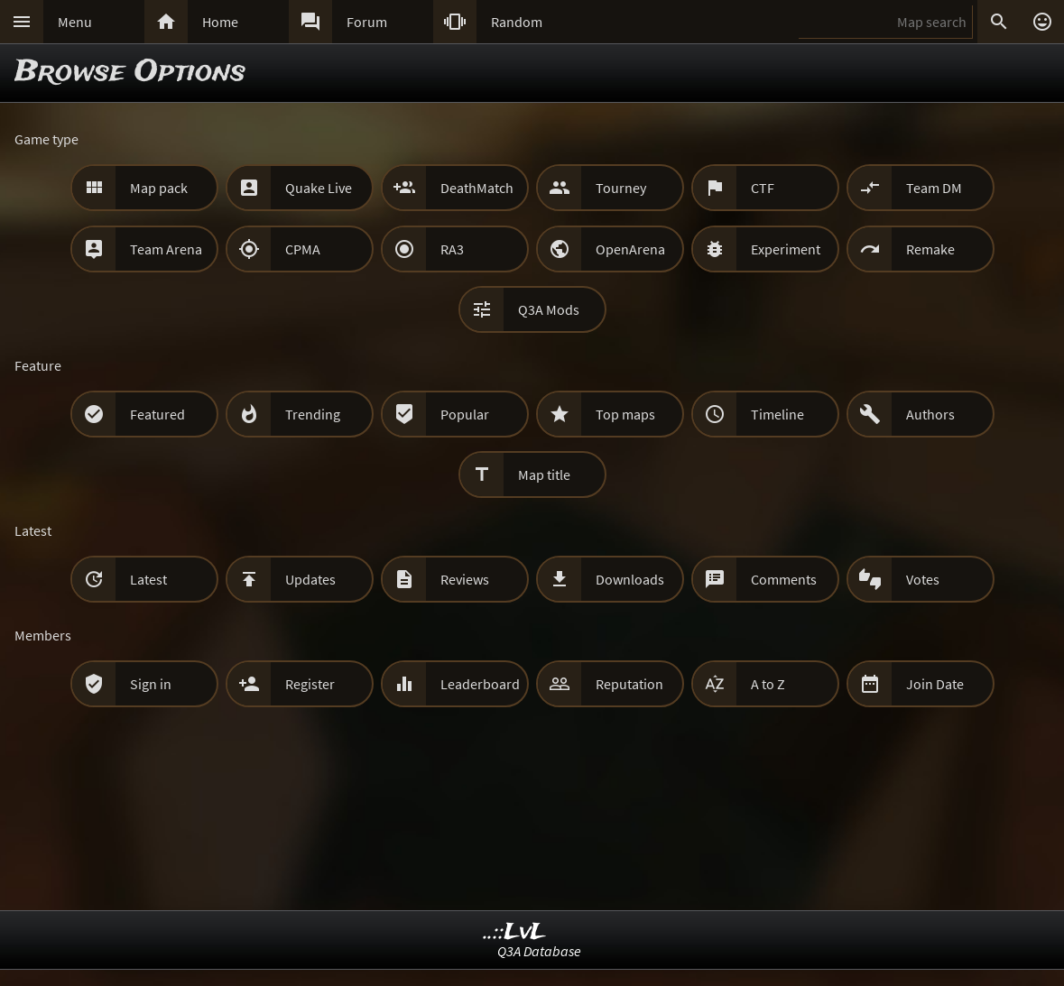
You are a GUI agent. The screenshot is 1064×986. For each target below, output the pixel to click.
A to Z (768, 684)
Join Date (935, 684)
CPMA (302, 249)
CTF (762, 188)
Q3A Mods (548, 309)
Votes (922, 579)
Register (310, 684)
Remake (930, 249)
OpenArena (630, 249)
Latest (148, 579)
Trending (312, 414)
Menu (75, 22)
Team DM (934, 188)
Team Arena (166, 249)
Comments (784, 579)
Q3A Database (539, 951)
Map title (544, 474)
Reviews (464, 579)
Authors (930, 414)
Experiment (785, 249)
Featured (157, 414)
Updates (310, 579)
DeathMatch (476, 188)
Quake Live (318, 188)
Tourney (621, 188)
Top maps (625, 414)
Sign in (150, 684)
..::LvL (515, 932)
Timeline (777, 414)
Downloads (630, 579)
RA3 (452, 249)
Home (220, 22)
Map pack (159, 188)
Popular (464, 414)
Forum (367, 22)
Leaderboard (480, 684)
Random (516, 22)
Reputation (629, 684)
